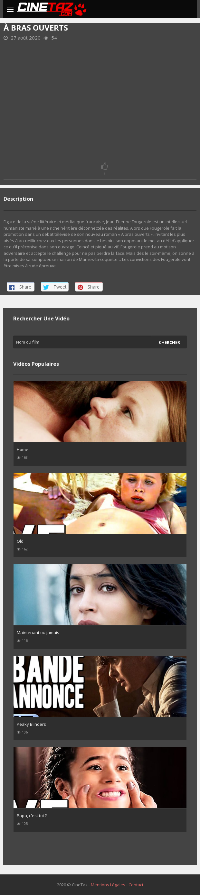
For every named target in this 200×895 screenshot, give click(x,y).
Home (22, 449)
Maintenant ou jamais (38, 632)
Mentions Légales (108, 885)
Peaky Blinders (31, 724)
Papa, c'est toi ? (32, 815)
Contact (136, 885)
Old (20, 541)
